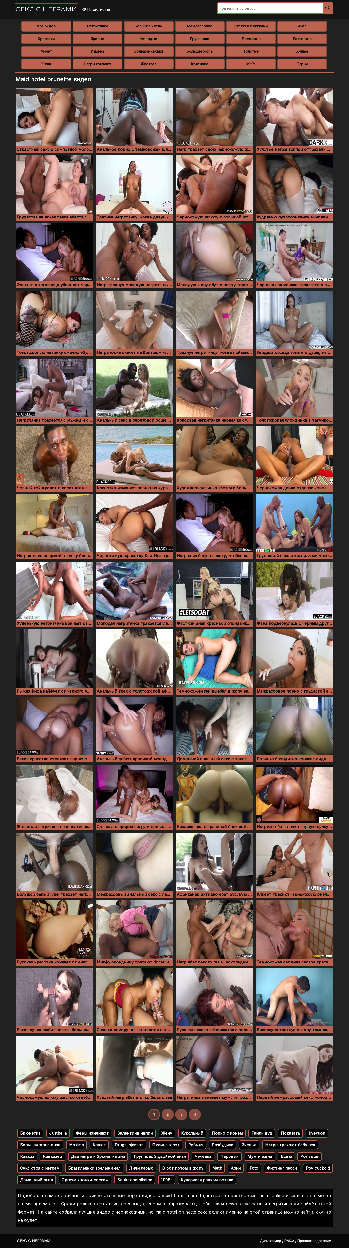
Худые (302, 51)
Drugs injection (129, 1144)
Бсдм (286, 1156)
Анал (302, 26)
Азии (236, 1168)
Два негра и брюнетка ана (98, 1156)
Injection (317, 1133)
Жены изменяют (92, 1133)
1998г (166, 1179)
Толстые (251, 51)
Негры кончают (97, 64)
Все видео (46, 26)
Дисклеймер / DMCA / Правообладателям (295, 1241)
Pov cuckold (318, 1168)
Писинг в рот (166, 1144)
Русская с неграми (251, 26)
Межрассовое (199, 26)
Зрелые (97, 39)
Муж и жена (259, 1156)
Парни (302, 64)
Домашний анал (36, 1179)
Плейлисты (96, 9)
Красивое (199, 64)
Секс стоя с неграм (39, 1168)
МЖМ (251, 64)
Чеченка (203, 1156)
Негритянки (97, 26)
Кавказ (27, 1156)
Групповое (199, 39)
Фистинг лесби (282, 1168)
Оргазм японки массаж (85, 1179)
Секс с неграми (46, 9)
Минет (46, 51)
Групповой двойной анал (160, 1156)
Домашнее (251, 39)
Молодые (148, 39)
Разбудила (222, 1144)
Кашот (99, 1144)
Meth (217, 1168)
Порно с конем (227, 1133)
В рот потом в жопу (182, 1168)
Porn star (309, 1156)
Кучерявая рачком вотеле (207, 1179)
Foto (254, 1168)
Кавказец (52, 1156)
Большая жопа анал (40, 1144)
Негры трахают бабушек (290, 1144)
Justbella (58, 1133)
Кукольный (192, 1133)
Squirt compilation (134, 1179)
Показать (290, 1133)
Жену (166, 1133)
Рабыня (195, 1144)
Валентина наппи (135, 1133)
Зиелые (249, 1144)
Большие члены (148, 26)
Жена (46, 64)
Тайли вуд (261, 1133)
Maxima (76, 1144)
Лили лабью (141, 1168)
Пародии (229, 1156)
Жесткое (149, 64)
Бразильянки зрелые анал (94, 1168)
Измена (97, 51)
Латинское (302, 39)
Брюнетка (30, 1133)
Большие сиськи (148, 51)
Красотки (46, 39)
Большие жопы (200, 51)
